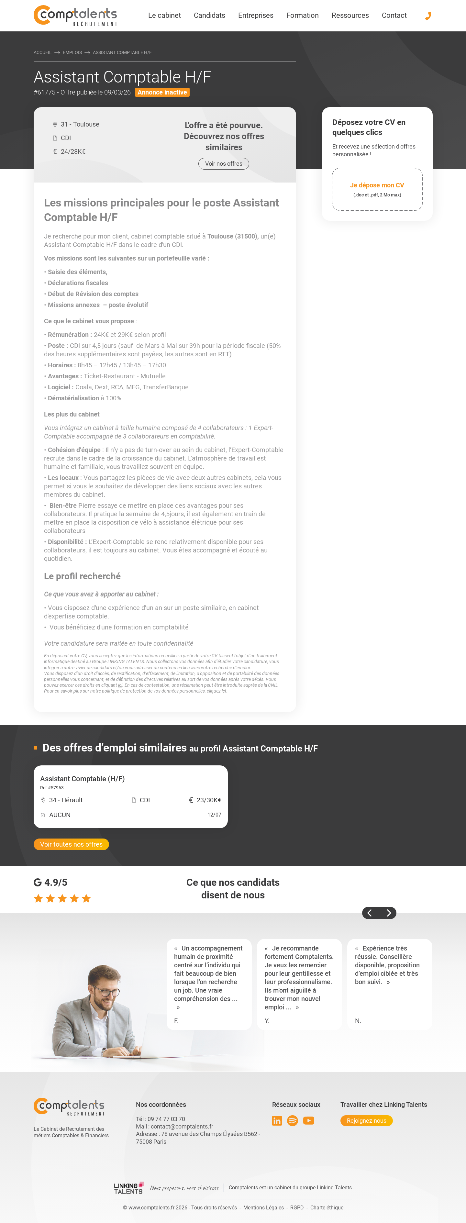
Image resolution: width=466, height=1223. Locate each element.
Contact (394, 15)
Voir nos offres (223, 163)
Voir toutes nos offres (71, 844)
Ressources (350, 15)
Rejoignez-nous (366, 1120)
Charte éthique (326, 1208)
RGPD (297, 1208)
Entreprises (255, 15)
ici (120, 685)
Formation (302, 15)
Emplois (72, 52)
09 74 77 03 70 (166, 1119)
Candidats (209, 15)
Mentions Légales (263, 1208)
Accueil (43, 52)
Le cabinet (164, 15)
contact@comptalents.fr (182, 1126)
